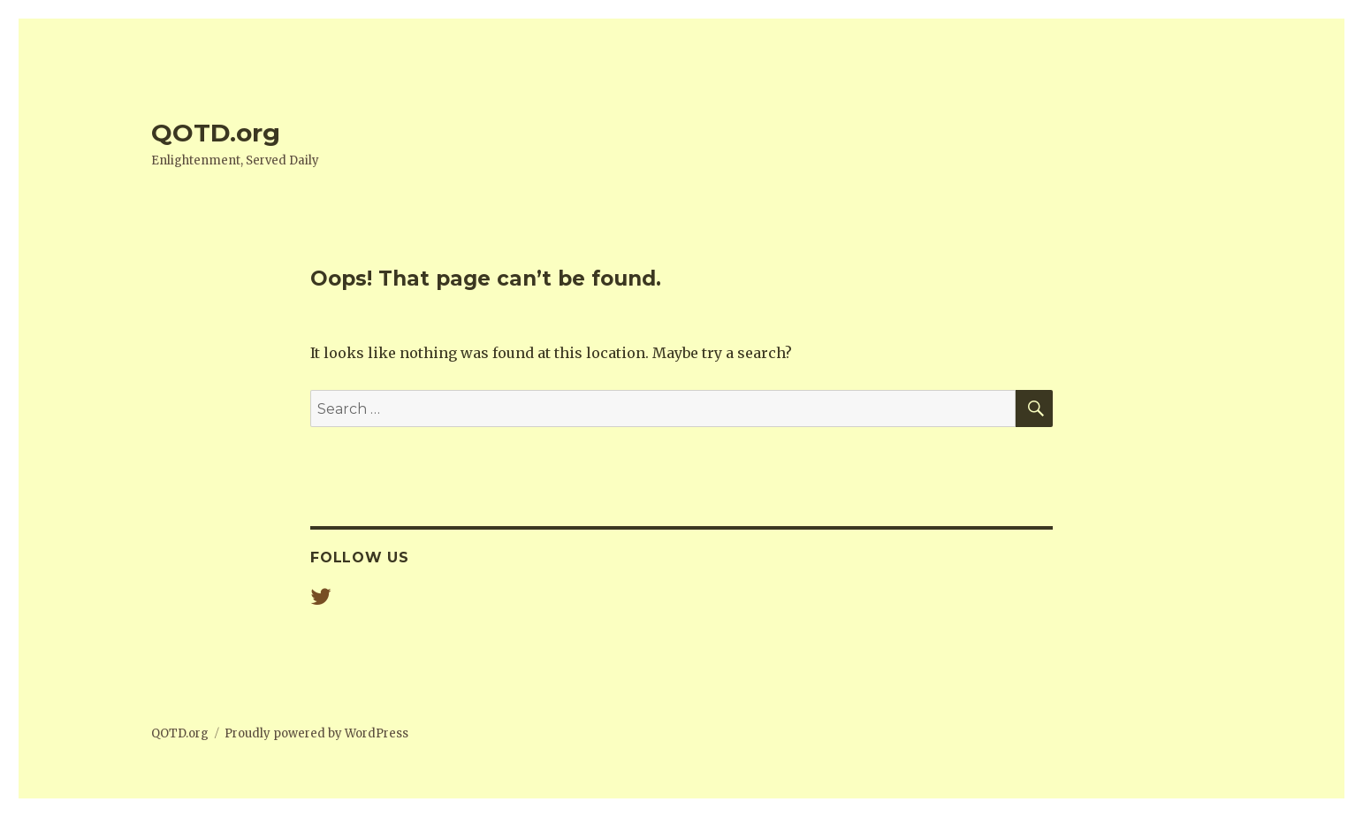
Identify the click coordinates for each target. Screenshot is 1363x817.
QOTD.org (215, 133)
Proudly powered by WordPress (316, 733)
